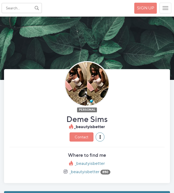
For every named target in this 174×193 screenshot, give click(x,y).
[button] (100, 137)
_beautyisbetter (90, 163)
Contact (81, 137)
